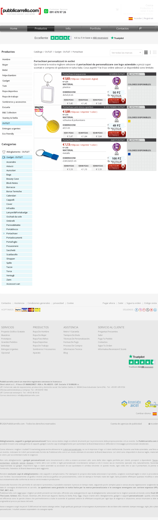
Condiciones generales (39, 303)
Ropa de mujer (39, 335)
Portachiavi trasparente (74, 74)
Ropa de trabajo (41, 345)
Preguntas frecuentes (108, 331)
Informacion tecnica (73, 349)
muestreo (5, 335)
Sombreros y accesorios (44, 349)
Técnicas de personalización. (77, 338)
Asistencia (19, 303)
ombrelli (14, 463)
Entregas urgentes (9, 349)
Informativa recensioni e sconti (112, 349)
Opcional (5, 352)
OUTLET (48, 51)
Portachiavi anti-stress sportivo (78, 107)
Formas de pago (71, 342)
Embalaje (5, 345)
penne (22, 463)
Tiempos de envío (72, 335)
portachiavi (5, 463)
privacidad (58, 303)
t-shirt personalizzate (72, 449)
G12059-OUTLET (117, 74)
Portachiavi (78, 51)
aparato (36, 352)
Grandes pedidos (9, 342)
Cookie (70, 303)
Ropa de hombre (41, 331)
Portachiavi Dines (71, 140)
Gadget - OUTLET (62, 51)
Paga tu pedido (105, 338)
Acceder (153, 423)
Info (68, 28)
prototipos (6, 338)
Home (13, 28)
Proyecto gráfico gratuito (13, 331)
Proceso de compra (73, 345)
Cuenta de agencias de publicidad (126, 423)
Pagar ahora (109, 303)
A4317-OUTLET (118, 140)
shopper (30, 463)
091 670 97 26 (57, 12)
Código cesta (150, 303)
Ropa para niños (40, 338)
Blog (66, 352)
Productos (41, 28)
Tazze (155, 460)
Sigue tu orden (134, 303)
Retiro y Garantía (71, 331)
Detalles (135, 74)
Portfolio (95, 28)
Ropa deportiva (40, 342)
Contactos (122, 28)
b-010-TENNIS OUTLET (114, 107)
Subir (120, 303)
